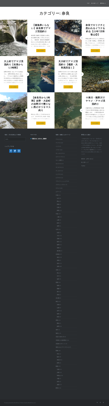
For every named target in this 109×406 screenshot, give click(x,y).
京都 (58, 369)
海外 (57, 329)
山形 (58, 307)
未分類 (57, 298)
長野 (58, 226)
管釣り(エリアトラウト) (62, 347)
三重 (58, 217)
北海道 (57, 254)
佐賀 (58, 232)
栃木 (58, 356)
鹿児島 (58, 250)
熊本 (58, 241)
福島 (58, 313)
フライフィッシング (61, 181)
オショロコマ (59, 153)
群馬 (58, 363)
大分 (58, 235)
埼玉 (58, 353)
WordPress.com (32, 402)
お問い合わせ (89, 158)
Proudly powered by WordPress (11, 402)
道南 (58, 260)
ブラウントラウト (60, 184)
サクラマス (59, 163)
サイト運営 (59, 160)
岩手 (58, 310)
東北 (57, 301)
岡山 (58, 201)
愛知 (58, 323)
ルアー (57, 191)
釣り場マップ (94, 3)
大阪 (58, 378)
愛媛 (58, 288)
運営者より (103, 3)
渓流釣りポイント (60, 343)
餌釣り (57, 388)
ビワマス (58, 177)
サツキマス (59, 167)
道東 (58, 266)
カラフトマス (59, 156)
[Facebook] (11, 151)
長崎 (58, 247)
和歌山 (58, 375)
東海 (57, 320)
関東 (57, 350)
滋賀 (58, 384)
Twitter (83, 165)
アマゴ (57, 139)
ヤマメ (57, 188)
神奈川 (58, 360)
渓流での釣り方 (60, 336)
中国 (57, 195)
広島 (58, 207)
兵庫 (58, 372)
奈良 (58, 381)
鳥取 (58, 210)
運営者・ (83, 158)
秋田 (58, 316)
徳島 (58, 285)
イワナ (57, 149)
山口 (58, 198)
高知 (58, 294)
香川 (58, 291)
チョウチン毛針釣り (89, 149)
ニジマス (58, 174)
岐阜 (58, 223)
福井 (58, 279)
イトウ (57, 146)
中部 (57, 213)
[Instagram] (19, 151)
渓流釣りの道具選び (61, 340)
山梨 (58, 220)
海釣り (57, 333)
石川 (58, 276)
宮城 (58, 304)
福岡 (58, 244)
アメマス (58, 142)
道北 (58, 257)
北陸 (57, 269)
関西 (57, 366)
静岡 (58, 326)
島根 (58, 204)
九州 (57, 229)
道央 (58, 263)
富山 (58, 273)
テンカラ (58, 170)
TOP (88, 3)
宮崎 (58, 238)
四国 (57, 282)
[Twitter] (15, 151)
